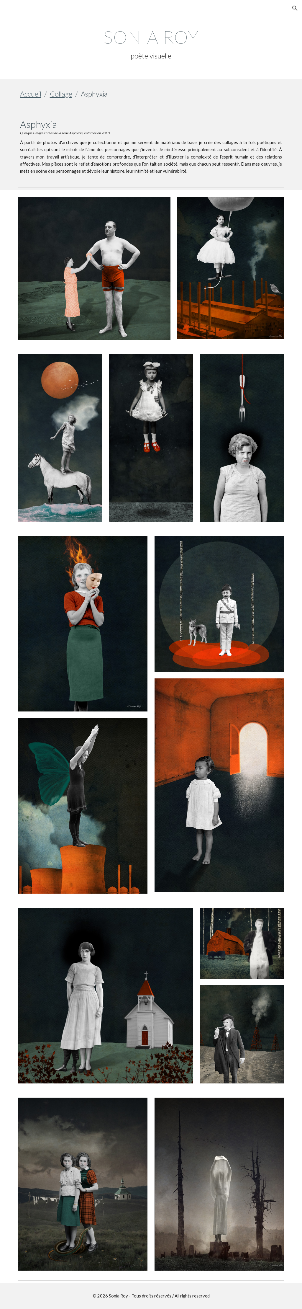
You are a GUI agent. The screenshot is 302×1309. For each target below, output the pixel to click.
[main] (151, 44)
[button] (295, 8)
